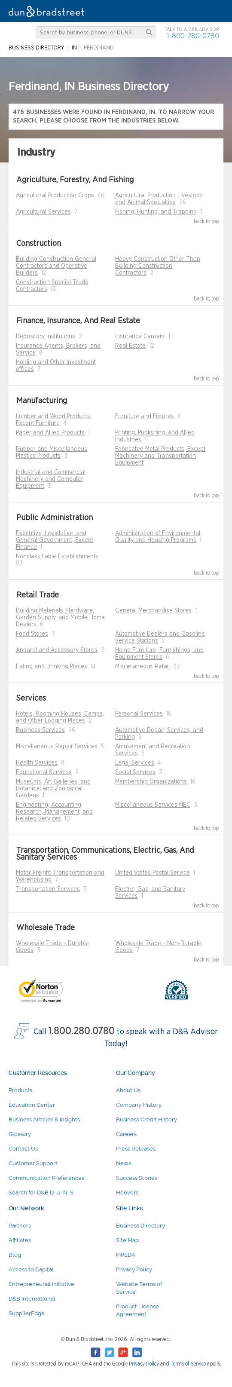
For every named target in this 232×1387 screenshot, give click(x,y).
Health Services (37, 763)
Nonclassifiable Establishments (57, 557)
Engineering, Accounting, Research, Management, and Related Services (54, 812)
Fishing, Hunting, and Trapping (156, 212)
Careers (126, 1134)
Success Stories (136, 1178)
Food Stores (32, 634)
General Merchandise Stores (153, 611)
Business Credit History (146, 1119)
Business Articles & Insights (44, 1119)
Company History (139, 1105)
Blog (15, 1255)
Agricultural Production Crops (55, 196)
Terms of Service (188, 1363)
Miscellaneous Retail (142, 667)
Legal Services (134, 763)
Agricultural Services (43, 212)
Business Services (40, 730)
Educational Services (44, 772)
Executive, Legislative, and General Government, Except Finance (54, 540)
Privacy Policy (134, 1269)
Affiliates (20, 1240)
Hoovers (127, 1192)
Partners (20, 1225)
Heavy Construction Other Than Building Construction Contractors (157, 266)
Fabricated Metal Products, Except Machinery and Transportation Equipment (160, 456)
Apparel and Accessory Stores (57, 650)
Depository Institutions (45, 337)
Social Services (135, 772)
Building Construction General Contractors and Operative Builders (56, 266)
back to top (206, 221)
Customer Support (33, 1163)
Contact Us (23, 1148)
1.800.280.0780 (82, 1031)
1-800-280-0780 (193, 36)
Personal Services (139, 714)
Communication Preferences (46, 1178)
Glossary (20, 1134)
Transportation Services (48, 889)
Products (20, 1090)
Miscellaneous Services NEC (152, 805)
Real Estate (130, 346)
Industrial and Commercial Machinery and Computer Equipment (50, 479)
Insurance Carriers (140, 337)
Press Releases (136, 1148)
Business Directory (140, 1225)
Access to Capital (31, 1269)
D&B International (32, 1298)
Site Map (127, 1240)
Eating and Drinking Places (51, 667)
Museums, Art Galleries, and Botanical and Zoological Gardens (53, 789)
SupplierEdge (27, 1313)
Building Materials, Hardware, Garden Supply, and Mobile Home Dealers (60, 618)
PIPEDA (125, 1255)
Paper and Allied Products (50, 433)
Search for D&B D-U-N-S (41, 1192)
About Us (128, 1090)
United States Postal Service (152, 873)
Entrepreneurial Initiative (41, 1284)
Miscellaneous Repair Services (57, 747)
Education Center (32, 1105)
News (123, 1163)
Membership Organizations (151, 782)
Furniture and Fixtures (144, 416)
